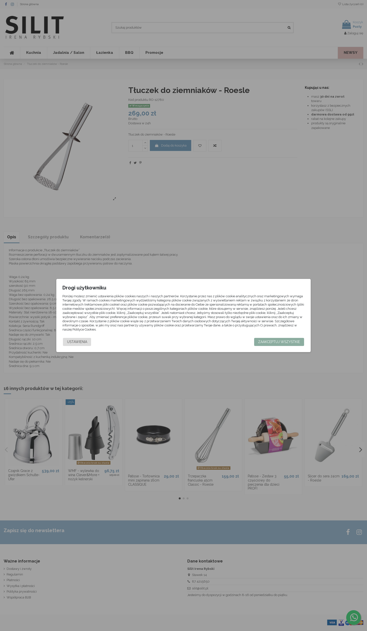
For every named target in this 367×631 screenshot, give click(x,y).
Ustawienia (85, 342)
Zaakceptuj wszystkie (271, 342)
